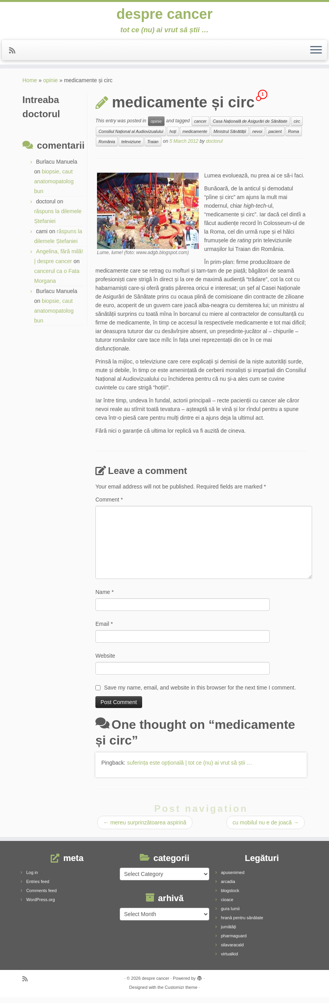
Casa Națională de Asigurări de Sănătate (250, 127)
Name (104, 598)
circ (297, 127)
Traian (153, 147)
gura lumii (230, 914)
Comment (109, 505)
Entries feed (37, 887)
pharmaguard (234, 941)
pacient (275, 137)
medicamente (195, 137)
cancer (200, 127)
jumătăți (228, 932)
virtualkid (229, 959)
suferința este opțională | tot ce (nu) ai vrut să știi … (189, 768)
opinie (50, 86)
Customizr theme (181, 993)
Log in (32, 878)
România (107, 147)
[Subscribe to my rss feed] (14, 54)
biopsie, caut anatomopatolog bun (53, 187)
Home (29, 86)
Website (105, 661)
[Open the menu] (316, 54)
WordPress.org (40, 905)
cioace (227, 905)
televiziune (131, 147)
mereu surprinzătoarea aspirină (144, 828)
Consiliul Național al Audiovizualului (131, 137)
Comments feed (41, 896)
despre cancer (164, 15)
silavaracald (232, 950)
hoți (173, 137)
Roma (293, 137)
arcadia (228, 887)
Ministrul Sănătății (230, 137)
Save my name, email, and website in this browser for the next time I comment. (200, 693)
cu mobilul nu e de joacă (265, 828)
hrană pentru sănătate (242, 923)
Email (104, 630)
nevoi (257, 137)
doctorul (214, 147)
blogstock (230, 896)
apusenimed (233, 878)
